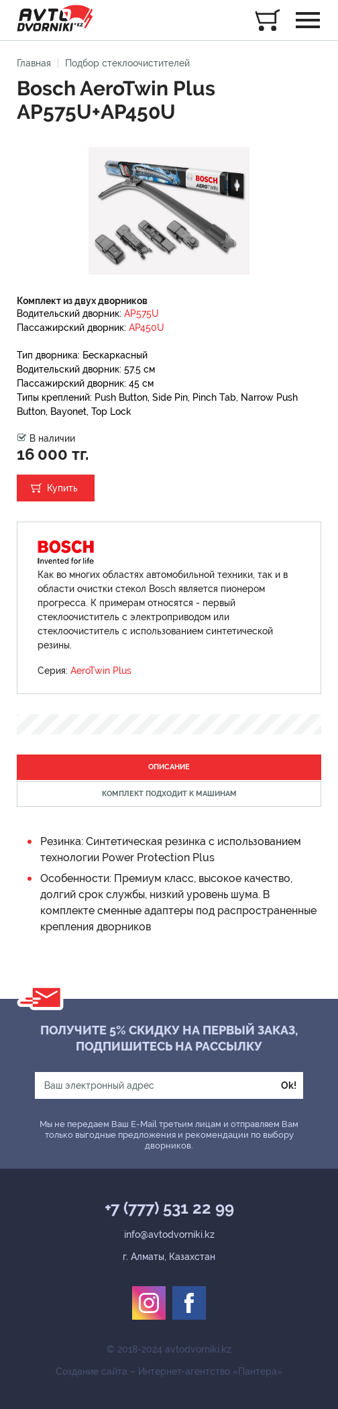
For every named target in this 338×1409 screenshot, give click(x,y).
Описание (169, 767)
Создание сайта (91, 1371)
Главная (34, 63)
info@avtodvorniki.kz (169, 1234)
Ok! (288, 1085)
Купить (62, 488)
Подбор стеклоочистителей (127, 63)
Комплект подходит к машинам (169, 793)
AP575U (141, 313)
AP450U (146, 327)
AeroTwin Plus (100, 670)
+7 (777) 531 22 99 (169, 1208)
